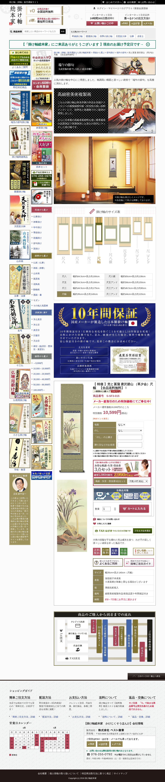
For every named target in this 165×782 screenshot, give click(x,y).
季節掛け (37, 232)
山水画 (36, 273)
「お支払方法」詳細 (80, 716)
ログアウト (127, 8)
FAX (125, 23)
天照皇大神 (121, 36)
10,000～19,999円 (41, 368)
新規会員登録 (141, 8)
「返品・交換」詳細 (140, 716)
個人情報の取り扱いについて (64, 773)
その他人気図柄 (40, 305)
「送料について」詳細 (111, 716)
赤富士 (140, 36)
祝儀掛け (37, 238)
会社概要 (131, 2)
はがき (136, 23)
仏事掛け (37, 216)
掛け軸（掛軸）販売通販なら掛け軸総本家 (72, 52)
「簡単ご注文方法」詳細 (22, 716)
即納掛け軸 (77, 36)
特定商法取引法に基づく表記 (96, 773)
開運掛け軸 (91, 36)
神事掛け (37, 222)
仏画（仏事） (39, 262)
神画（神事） (39, 268)
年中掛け (37, 227)
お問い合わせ (148, 2)
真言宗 (36, 330)
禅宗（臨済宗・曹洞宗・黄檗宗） (42, 348)
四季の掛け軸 (106, 36)
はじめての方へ (114, 2)
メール (148, 23)
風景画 (36, 279)
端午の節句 (121, 52)
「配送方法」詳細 (49, 716)
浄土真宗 (37, 319)
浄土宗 (36, 325)
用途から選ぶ (99, 52)
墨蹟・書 (37, 295)
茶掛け (36, 248)
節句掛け (37, 243)
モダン (36, 300)
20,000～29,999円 (41, 374)
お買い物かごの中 (104, 23)
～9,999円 (38, 363)
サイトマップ (120, 773)
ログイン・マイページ (108, 8)
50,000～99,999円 (41, 384)
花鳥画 (36, 284)
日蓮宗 (36, 335)
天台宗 (36, 341)
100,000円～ (39, 390)
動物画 (36, 289)
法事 (132, 36)
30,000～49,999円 (41, 379)
